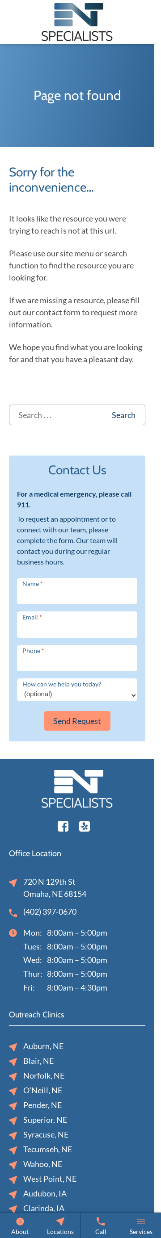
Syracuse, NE (38, 1135)
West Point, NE (42, 1179)
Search (124, 415)
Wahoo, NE (35, 1164)
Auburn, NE (36, 1046)
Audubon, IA (38, 1194)
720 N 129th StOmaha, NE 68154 (47, 888)
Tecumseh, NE (40, 1149)
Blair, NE (31, 1061)
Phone (33, 650)
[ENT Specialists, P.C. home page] (77, 21)
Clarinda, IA (36, 1208)
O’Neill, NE (35, 1090)
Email (32, 617)
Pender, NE (35, 1105)
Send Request (77, 721)
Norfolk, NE (36, 1076)
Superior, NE (38, 1120)
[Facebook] (63, 825)
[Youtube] (84, 825)
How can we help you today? (61, 684)
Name (32, 583)
